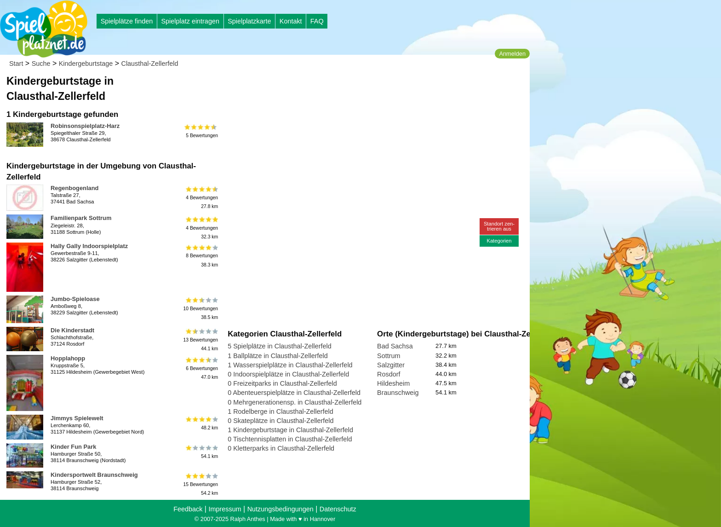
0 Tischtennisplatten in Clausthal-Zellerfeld (290, 439)
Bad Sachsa (395, 346)
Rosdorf (388, 374)
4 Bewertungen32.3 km (201, 227)
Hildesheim (393, 383)
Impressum (224, 509)
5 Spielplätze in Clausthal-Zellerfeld (280, 346)
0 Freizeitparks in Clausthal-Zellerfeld (282, 383)
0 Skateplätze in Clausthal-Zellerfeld (280, 420)
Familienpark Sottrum (81, 217)
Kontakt (291, 21)
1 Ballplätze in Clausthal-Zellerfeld (278, 355)
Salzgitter (391, 365)
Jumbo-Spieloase (75, 298)
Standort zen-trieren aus (499, 226)
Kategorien (498, 240)
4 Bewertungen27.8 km (201, 197)
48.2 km (201, 423)
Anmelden (512, 53)
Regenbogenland (74, 188)
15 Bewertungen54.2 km (200, 484)
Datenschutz (338, 509)
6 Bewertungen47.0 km (201, 368)
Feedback (187, 509)
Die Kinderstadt (72, 330)
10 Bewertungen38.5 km (200, 308)
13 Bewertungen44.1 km (200, 340)
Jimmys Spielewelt (77, 418)
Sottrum (388, 355)
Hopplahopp (68, 358)
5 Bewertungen (201, 131)
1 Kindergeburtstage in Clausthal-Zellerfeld (290, 430)
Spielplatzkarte (249, 21)
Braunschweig (397, 392)
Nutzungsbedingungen (280, 509)
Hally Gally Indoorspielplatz (89, 246)
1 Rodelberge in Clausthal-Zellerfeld (280, 411)
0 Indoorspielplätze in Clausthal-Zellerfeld (288, 374)
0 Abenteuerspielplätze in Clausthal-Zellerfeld (294, 392)
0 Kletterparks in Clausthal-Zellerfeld (281, 448)
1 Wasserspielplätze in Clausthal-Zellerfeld (290, 365)
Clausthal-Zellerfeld (149, 63)
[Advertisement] (332, 87)
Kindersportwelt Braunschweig (94, 474)
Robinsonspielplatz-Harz (85, 125)
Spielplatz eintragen (190, 21)
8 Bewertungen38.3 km (201, 255)
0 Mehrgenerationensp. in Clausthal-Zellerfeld (294, 402)
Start (16, 63)
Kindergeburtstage (86, 63)
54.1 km (201, 452)
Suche (41, 63)
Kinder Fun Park (73, 446)
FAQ (317, 21)
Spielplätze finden (127, 21)
